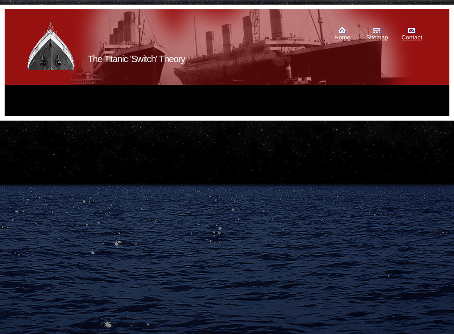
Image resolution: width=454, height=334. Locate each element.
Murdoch (51, 46)
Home (342, 37)
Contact (412, 37)
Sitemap (377, 37)
